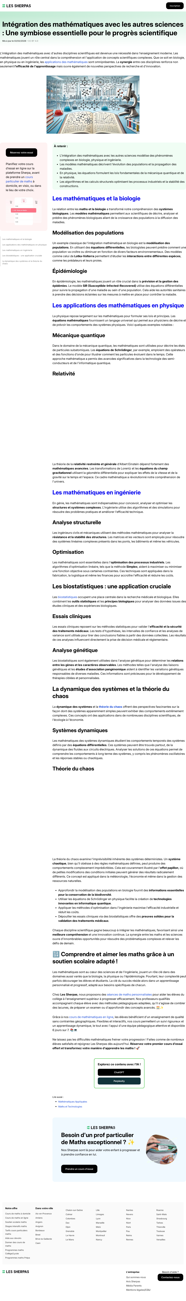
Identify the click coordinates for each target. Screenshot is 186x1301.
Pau (128, 1231)
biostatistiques (67, 597)
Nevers (129, 1214)
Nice (128, 1218)
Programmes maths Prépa (17, 1257)
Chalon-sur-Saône (74, 1210)
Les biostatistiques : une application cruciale (22, 255)
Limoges (100, 1214)
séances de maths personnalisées (129, 994)
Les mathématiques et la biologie (17, 239)
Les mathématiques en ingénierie (17, 250)
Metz (98, 1227)
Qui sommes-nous (136, 1277)
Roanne (159, 1210)
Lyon (98, 1218)
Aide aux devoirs (13, 1238)
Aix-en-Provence (43, 1213)
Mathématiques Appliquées (72, 1101)
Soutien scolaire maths (16, 1222)
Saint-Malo (161, 1214)
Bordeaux (40, 1230)
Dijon (68, 1227)
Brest (37, 1234)
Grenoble (70, 1231)
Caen (37, 1243)
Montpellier (101, 1231)
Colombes (70, 1218)
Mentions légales (135, 1289)
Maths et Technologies (70, 1106)
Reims (129, 1235)
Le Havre (70, 1235)
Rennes (129, 1239)
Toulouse (160, 1231)
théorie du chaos (110, 706)
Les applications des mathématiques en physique (24, 245)
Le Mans (70, 1239)
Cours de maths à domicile (17, 1213)
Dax (67, 1222)
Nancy (99, 1239)
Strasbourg (161, 1218)
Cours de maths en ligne (16, 1218)
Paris (128, 1227)
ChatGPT (119, 1072)
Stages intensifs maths (16, 1226)
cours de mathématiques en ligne (91, 1017)
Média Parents (134, 1285)
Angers (38, 1222)
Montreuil (100, 1235)
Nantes (129, 1210)
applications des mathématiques (66, 62)
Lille (98, 1210)
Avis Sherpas (133, 1281)
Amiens (38, 1218)
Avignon (39, 1226)
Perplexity (119, 1081)
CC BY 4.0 (33, 41)
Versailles (160, 1239)
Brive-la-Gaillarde (43, 1239)
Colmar (69, 1214)
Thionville (160, 1227)
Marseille (100, 1222)
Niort (128, 1222)
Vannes (159, 1235)
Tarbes (159, 1222)
